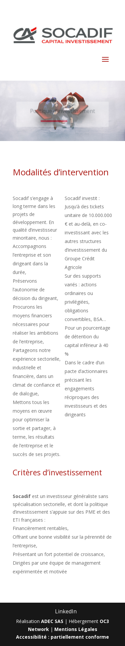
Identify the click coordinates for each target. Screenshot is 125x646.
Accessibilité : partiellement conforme (62, 637)
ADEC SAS (52, 621)
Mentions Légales (75, 629)
